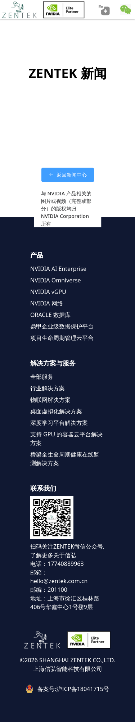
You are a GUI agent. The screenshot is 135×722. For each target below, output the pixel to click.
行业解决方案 (47, 388)
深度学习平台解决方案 (59, 423)
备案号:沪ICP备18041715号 (73, 689)
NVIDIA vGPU (48, 292)
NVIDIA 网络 (46, 303)
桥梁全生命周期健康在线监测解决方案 (64, 458)
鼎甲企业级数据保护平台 (62, 326)
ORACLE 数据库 (50, 315)
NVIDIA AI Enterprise (58, 269)
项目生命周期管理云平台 (62, 338)
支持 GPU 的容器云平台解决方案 (66, 438)
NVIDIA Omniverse (55, 280)
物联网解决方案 (50, 400)
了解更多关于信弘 (53, 555)
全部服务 (41, 377)
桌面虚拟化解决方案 (56, 411)
